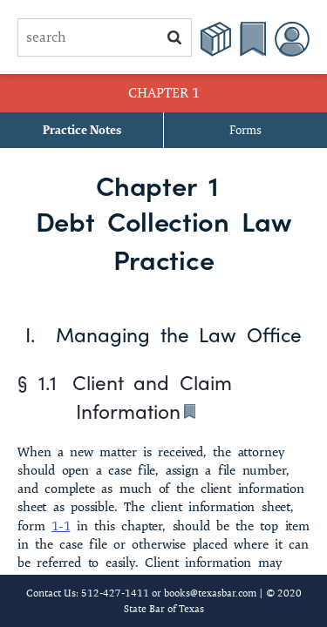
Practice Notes (82, 130)
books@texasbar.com (210, 592)
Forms (245, 130)
